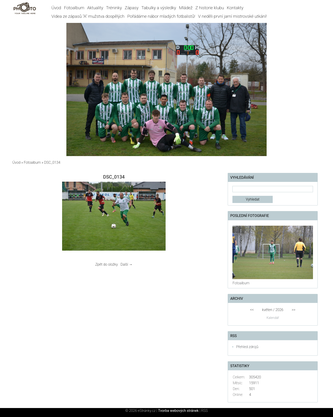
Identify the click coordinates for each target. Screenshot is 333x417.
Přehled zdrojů (247, 347)
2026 (279, 310)
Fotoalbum (74, 7)
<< (252, 310)
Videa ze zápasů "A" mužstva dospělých (88, 16)
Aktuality (95, 7)
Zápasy (131, 7)
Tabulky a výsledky (158, 7)
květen (267, 310)
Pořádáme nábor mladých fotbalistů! (161, 16)
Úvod (56, 7)
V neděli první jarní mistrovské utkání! (232, 16)
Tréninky (114, 7)
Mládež (185, 7)
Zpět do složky (106, 264)
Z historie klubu (210, 7)
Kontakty (235, 7)
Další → (126, 264)
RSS (204, 410)
